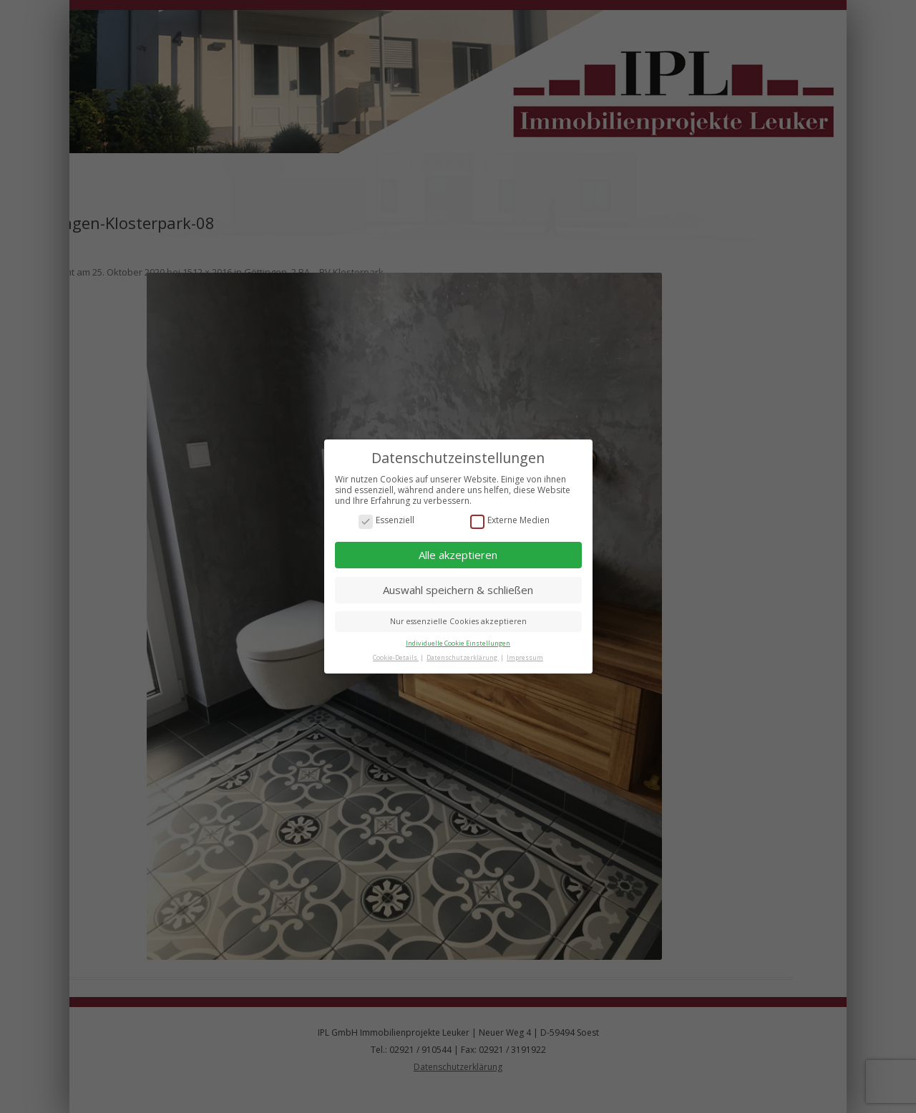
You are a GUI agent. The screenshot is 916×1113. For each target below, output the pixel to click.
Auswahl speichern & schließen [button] (458, 589)
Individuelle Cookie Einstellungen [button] (458, 643)
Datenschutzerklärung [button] (463, 656)
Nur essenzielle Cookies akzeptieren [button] (458, 621)
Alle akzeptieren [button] (458, 555)
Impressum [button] (525, 656)
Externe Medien (510, 520)
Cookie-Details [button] (396, 656)
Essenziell (386, 520)
